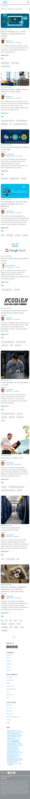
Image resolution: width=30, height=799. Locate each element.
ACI (2, 620)
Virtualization (4, 630)
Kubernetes (17, 235)
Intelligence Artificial (14, 178)
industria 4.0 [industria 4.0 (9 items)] (20, 745)
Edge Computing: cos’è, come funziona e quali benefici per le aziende (13, 34)
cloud (3, 559)
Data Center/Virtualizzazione (12, 716)
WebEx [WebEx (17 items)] (11, 765)
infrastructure (12, 623)
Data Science (5, 178)
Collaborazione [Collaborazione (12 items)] (11, 738)
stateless (16, 627)
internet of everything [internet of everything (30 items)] (13, 750)
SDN (11, 627)
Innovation (8, 658)
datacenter (4, 623)
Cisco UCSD (11, 417)
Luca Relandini (9, 154)
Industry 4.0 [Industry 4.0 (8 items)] (10, 747)
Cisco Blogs (9, 677)
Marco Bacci (9, 40)
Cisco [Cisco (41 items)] (9, 732)
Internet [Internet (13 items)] (9, 749)
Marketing (8, 661)
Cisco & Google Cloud (7, 289)
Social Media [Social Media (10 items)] (15, 760)
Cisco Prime (19, 413)
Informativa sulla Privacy (18, 775)
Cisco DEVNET (9, 235)
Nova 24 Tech (9, 694)
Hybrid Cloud (18, 345)
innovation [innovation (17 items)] (10, 748)
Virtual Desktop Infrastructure (20, 124)
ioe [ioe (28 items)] (12, 753)
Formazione (9, 655)
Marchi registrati (7, 776)
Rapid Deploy (4, 124)
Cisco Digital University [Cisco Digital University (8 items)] (17, 732)
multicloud (23, 178)
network (19, 623)
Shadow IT (19, 490)
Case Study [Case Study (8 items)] (18, 730)
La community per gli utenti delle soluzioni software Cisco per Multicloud (14, 204)
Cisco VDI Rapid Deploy (21, 120)
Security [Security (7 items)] (15, 756)
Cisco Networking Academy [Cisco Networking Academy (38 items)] (13, 734)
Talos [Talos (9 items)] (20, 760)
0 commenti (18, 42)
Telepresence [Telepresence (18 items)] (11, 762)
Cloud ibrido (16, 289)
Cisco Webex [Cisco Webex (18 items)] (18, 735)
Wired (7, 697)
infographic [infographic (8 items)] (15, 747)
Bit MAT (8, 683)
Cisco (15, 620)
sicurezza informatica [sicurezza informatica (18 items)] (13, 758)
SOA (18, 559)
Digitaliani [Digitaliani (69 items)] (15, 741)
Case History (9, 711)
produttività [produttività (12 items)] (10, 756)
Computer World (10, 686)
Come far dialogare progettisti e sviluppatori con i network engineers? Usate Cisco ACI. (14, 589)
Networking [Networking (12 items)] (14, 754)
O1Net (7, 692)
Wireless (8, 722)
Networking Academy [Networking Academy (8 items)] (12, 755)
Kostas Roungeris (10, 265)
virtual (22, 627)
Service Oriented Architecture (8, 490)
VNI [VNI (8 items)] (8, 764)
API (6, 620)
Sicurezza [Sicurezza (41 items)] (10, 758)
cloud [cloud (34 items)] (9, 737)
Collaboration (9, 714)
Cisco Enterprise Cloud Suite (8, 413)
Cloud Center (5, 345)
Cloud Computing (10, 559)
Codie (11, 345)
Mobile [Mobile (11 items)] (9, 754)
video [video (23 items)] (20, 763)
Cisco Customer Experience (8, 120)
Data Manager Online (11, 689)
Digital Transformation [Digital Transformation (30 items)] (14, 743)
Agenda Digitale (10, 680)
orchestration (4, 627)
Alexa (3, 235)
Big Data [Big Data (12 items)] (9, 730)
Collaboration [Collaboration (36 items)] (16, 737)
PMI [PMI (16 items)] (19, 755)
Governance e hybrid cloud (12, 458)
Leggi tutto (5, 55)
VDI (10, 124)
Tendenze (8, 669)
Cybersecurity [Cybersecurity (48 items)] (12, 739)
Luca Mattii (8, 317)
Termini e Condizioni (8, 775)
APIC (11, 620)
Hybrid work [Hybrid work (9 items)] (13, 745)
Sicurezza (8, 666)
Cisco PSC (4, 417)
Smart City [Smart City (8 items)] (16, 759)
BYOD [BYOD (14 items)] (13, 730)
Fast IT (3, 420)
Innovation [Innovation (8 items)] (16, 748)
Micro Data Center (6, 66)
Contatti (2, 775)
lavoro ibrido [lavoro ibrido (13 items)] (19, 752)
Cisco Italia (8, 708)
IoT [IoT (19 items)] (15, 753)
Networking (9, 664)
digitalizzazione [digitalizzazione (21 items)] (12, 743)
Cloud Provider (20, 417)
